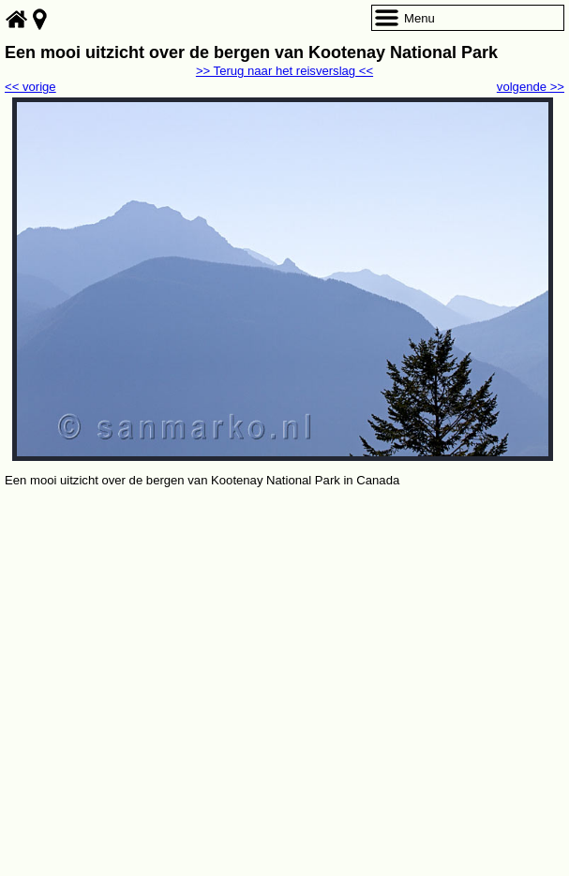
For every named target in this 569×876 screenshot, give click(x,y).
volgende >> (530, 87)
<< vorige (30, 87)
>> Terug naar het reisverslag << (284, 71)
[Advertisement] (284, 631)
